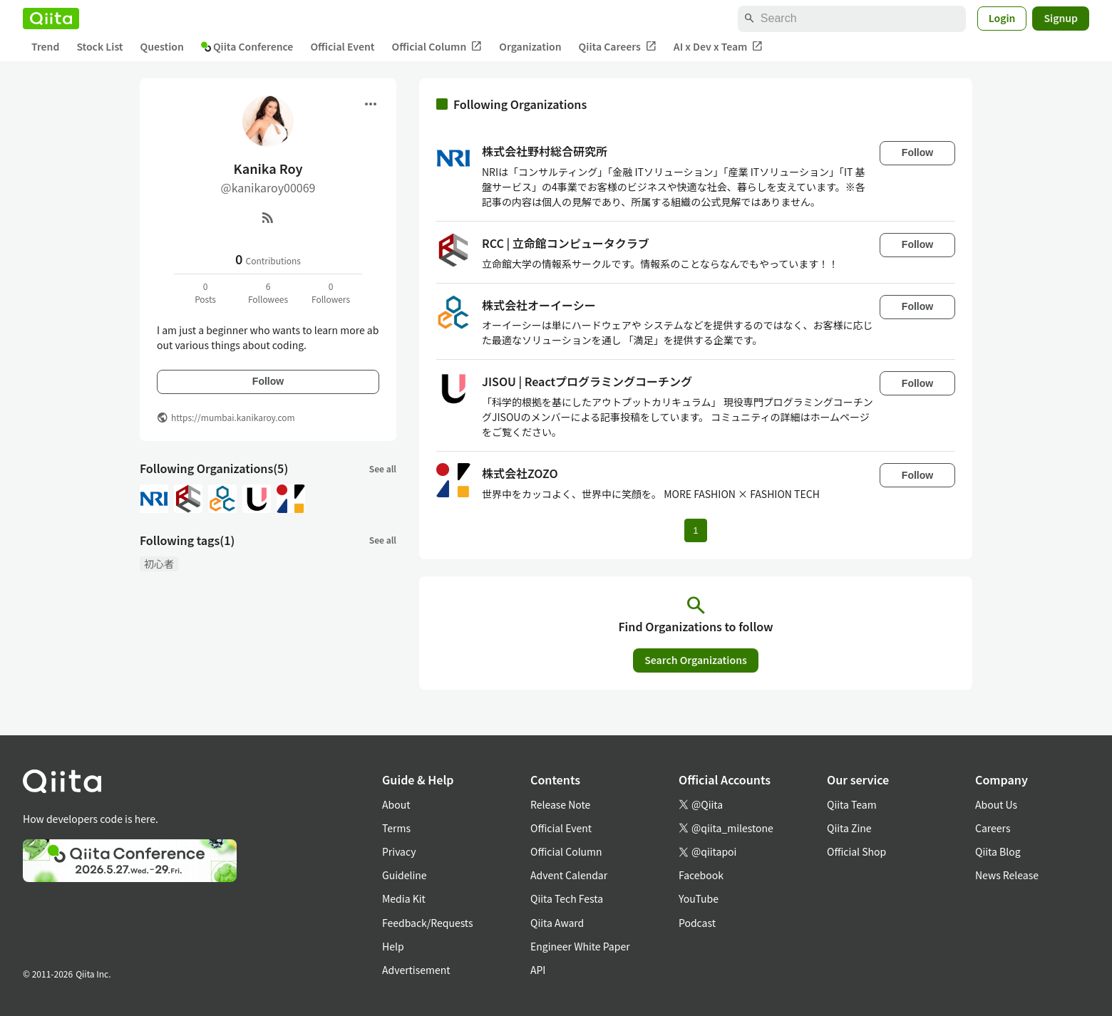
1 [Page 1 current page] (695, 530)
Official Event (342, 46)
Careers (992, 828)
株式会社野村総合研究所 (544, 151)
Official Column (437, 46)
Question (162, 46)
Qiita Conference (247, 46)
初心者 (159, 563)
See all (382, 468)
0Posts (205, 292)
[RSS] (268, 217)
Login (1002, 18)
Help (393, 946)
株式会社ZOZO (520, 473)
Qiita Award (557, 923)
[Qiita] (51, 18)
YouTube (699, 898)
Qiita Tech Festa (566, 898)
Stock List (99, 46)
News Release (1007, 875)
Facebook (701, 875)
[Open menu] (370, 104)
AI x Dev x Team (718, 46)
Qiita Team (852, 804)
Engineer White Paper (580, 946)
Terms (396, 828)
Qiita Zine (849, 828)
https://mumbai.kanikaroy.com (233, 417)
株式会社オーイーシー (539, 304)
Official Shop (856, 851)
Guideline (404, 875)
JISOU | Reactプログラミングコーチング (587, 381)
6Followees (268, 292)
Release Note (560, 804)
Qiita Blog (998, 851)
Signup (1061, 18)
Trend (45, 46)
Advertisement (416, 970)
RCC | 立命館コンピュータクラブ (565, 243)
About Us (996, 804)
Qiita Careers (618, 46)
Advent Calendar (568, 875)
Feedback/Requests (427, 923)
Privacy (399, 851)
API (537, 970)
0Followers (331, 292)
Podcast (697, 923)
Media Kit (404, 898)
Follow (268, 381)
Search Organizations (695, 660)
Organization (530, 46)
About (396, 804)
